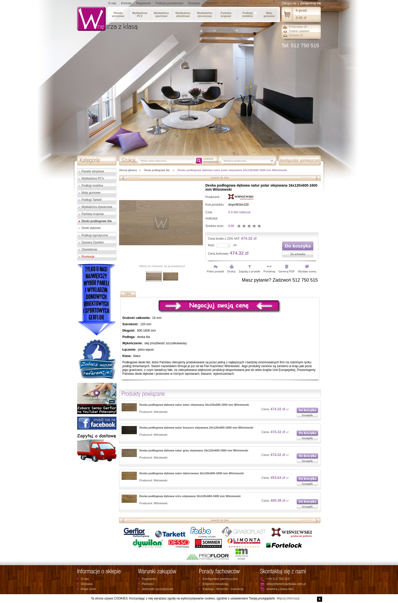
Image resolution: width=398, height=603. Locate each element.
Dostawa (194, 3)
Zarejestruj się (310, 3)
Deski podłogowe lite (96, 221)
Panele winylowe (92, 171)
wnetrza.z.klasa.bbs (280, 589)
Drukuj (231, 271)
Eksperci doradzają (215, 584)
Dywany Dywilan (92, 242)
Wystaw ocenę (307, 271)
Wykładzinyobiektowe (183, 14)
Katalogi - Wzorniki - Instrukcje (223, 589)
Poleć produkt (215, 271)
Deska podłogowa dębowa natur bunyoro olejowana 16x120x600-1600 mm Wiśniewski (196, 427)
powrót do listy (220, 177)
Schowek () (296, 35)
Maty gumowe (91, 192)
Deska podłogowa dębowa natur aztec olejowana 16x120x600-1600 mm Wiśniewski (194, 404)
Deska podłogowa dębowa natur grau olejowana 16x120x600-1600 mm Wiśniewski (193, 450)
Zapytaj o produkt (249, 271)
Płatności (211, 3)
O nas (112, 3)
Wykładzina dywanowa (96, 207)
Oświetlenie (89, 249)
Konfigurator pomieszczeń (220, 579)
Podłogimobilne (247, 14)
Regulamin (143, 3)
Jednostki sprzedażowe (157, 589)
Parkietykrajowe (226, 14)
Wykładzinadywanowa (204, 14)
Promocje (87, 256)
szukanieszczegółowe (210, 160)
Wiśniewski (160, 411)
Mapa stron (88, 589)
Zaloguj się (289, 3)
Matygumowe (269, 14)
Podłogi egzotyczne (94, 235)
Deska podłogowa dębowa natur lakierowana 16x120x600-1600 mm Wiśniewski (191, 473)
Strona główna (128, 170)
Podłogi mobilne (92, 185)
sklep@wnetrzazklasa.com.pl (286, 584)
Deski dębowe (91, 228)
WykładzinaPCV (139, 14)
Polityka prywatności (169, 3)
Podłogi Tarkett (91, 200)
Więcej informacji (288, 598)
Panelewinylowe (118, 14)
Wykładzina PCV (92, 178)
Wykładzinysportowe (161, 14)
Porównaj (269, 271)
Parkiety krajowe (92, 214)
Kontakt (126, 3)
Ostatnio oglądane (299, 31)
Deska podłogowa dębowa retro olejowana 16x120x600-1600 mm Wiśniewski (190, 496)
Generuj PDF (286, 271)
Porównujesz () (298, 26)
